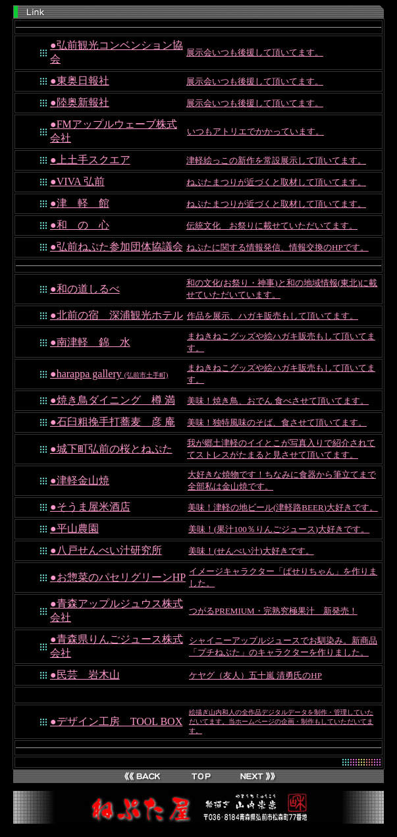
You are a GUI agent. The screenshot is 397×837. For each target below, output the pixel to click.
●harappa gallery (109, 373)
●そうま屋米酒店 (90, 506)
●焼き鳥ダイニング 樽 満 (112, 400)
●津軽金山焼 (79, 480)
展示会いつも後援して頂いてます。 (254, 52)
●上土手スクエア (90, 159)
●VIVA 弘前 (77, 181)
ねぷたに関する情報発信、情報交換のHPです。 (277, 247)
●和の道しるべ (85, 288)
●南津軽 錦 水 (90, 342)
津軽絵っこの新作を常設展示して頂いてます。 (276, 160)
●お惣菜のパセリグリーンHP (118, 577)
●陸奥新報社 (79, 102)
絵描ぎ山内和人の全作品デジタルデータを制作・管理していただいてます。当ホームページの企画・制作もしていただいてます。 (281, 721)
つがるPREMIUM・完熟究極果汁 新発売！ (273, 611)
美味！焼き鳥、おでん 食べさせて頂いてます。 (278, 401)
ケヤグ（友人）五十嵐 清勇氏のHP (255, 675)
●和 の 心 (79, 224)
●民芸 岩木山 (85, 674)
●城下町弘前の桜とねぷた (111, 448)
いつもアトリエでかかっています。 (255, 131)
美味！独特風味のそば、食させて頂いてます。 (277, 422)
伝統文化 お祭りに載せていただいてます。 (271, 225)
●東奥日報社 (79, 80)
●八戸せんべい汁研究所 (106, 550)
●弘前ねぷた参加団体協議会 (116, 246)
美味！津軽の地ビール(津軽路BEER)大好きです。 (283, 507)
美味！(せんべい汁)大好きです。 (251, 551)
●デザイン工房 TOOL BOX (116, 721)
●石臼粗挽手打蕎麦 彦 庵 (112, 421)
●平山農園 (74, 528)
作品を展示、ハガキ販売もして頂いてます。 (272, 316)
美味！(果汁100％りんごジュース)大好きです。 (278, 529)
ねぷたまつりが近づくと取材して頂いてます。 (276, 182)
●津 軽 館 (79, 203)
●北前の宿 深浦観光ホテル (116, 315)
